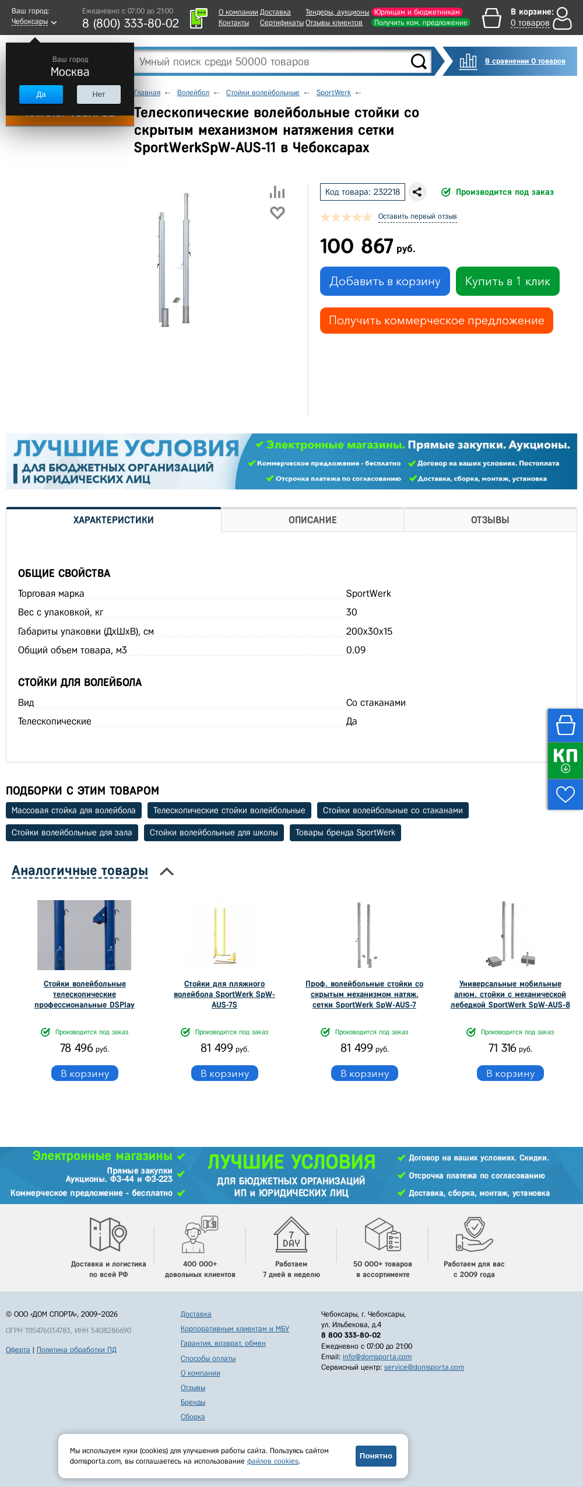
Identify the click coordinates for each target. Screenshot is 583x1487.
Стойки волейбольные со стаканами (393, 810)
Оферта (18, 1349)
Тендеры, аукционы (337, 12)
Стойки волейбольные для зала (72, 832)
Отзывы (193, 1387)
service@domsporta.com (424, 1367)
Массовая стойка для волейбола (74, 810)
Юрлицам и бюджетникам (417, 12)
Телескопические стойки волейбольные (229, 810)
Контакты (234, 22)
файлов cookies (272, 1461)
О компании (238, 12)
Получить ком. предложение (421, 22)
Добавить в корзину (385, 281)
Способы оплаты (208, 1358)
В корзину (85, 1073)
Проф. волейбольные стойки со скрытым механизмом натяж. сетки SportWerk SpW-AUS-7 (364, 994)
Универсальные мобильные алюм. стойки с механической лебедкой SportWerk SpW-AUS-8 (510, 994)
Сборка (193, 1416)
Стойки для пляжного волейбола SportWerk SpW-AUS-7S (224, 994)
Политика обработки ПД (77, 1349)
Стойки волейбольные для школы (214, 832)
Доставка (275, 12)
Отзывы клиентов (334, 22)
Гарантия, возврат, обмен (223, 1343)
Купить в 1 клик (507, 281)
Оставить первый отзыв (417, 216)
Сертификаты (282, 22)
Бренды (193, 1402)
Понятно (376, 1455)
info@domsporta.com (377, 1356)
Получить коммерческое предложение (437, 320)
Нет (98, 94)
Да (40, 94)
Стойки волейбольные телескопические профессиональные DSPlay (84, 994)
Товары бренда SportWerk (345, 832)
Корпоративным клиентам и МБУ (235, 1328)
